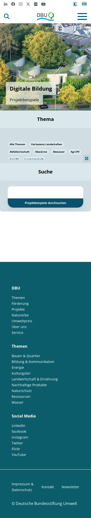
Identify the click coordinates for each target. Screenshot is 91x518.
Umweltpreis (22, 321)
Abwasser (59, 151)
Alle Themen (17, 144)
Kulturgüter (21, 373)
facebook (19, 431)
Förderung (20, 303)
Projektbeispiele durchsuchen (45, 203)
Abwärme (41, 151)
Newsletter (70, 487)
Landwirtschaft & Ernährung (35, 379)
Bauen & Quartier (26, 355)
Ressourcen (21, 396)
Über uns (19, 326)
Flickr (16, 449)
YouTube (19, 454)
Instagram (20, 437)
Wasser (18, 402)
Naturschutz (22, 390)
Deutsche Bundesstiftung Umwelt (46, 503)
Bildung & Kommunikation (33, 361)
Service (17, 332)
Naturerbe (20, 315)
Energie (18, 367)
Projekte (18, 309)
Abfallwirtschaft (19, 151)
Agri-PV (75, 151)
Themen (18, 297)
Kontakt (47, 487)
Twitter (17, 443)
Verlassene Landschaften (46, 144)
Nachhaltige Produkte (29, 385)
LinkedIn (18, 425)
